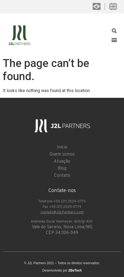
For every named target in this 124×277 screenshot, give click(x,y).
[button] (114, 39)
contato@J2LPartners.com (62, 212)
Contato (62, 175)
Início (62, 147)
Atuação (62, 161)
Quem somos (62, 154)
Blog (62, 168)
